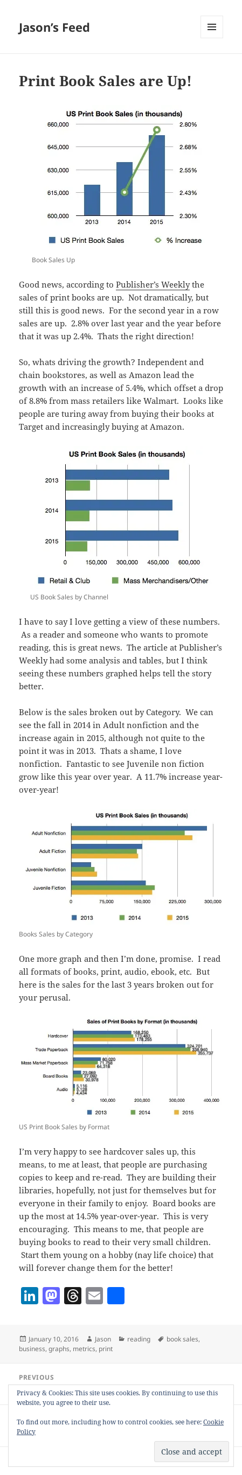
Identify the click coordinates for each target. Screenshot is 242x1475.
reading (138, 1339)
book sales (182, 1339)
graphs (59, 1348)
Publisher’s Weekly (153, 284)
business (32, 1348)
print (106, 1348)
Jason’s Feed (54, 27)
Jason (103, 1339)
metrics (84, 1348)
